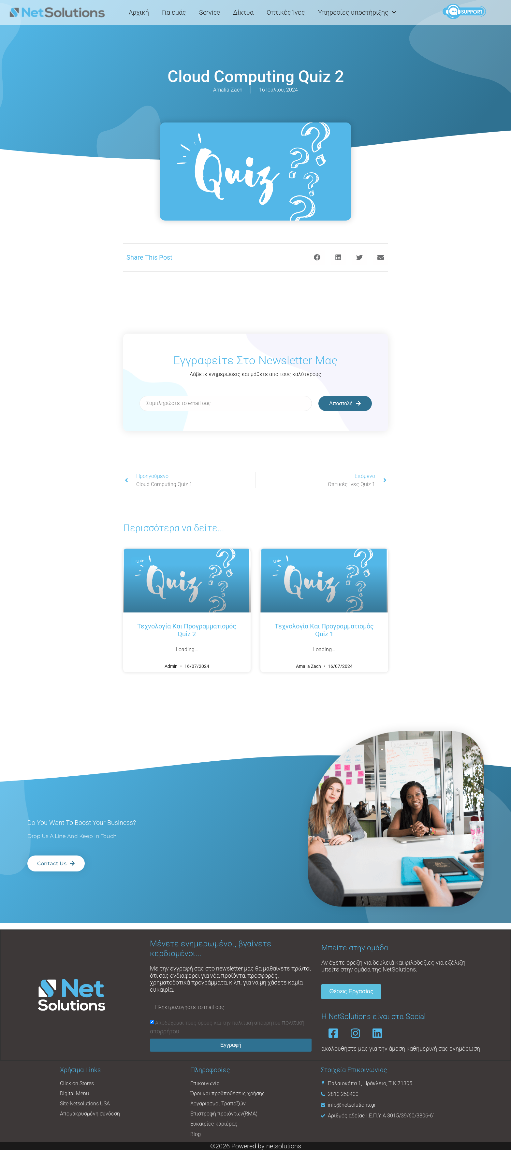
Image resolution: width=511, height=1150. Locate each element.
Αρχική (139, 12)
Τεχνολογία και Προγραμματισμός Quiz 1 (324, 630)
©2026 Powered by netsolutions (255, 1146)
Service (209, 12)
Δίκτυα (243, 12)
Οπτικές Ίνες (286, 12)
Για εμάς (174, 12)
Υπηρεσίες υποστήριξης (357, 12)
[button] (317, 257)
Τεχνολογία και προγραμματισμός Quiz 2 (186, 630)
